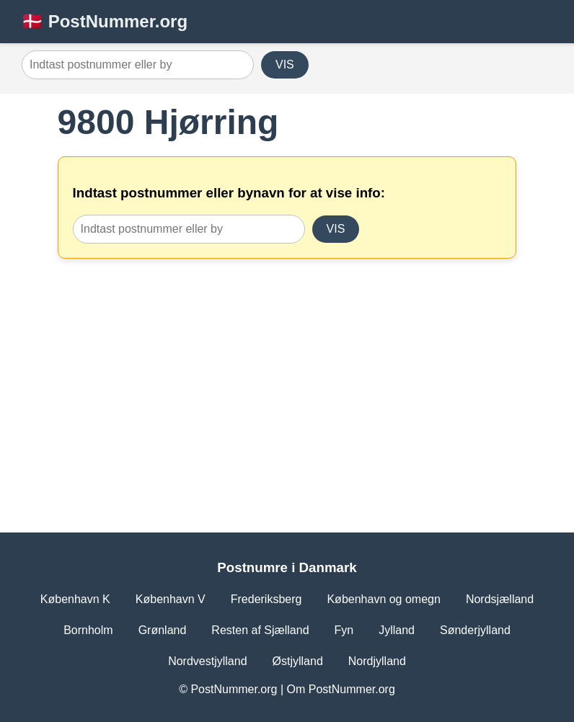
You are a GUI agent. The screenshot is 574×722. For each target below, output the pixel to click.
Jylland (397, 630)
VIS (284, 64)
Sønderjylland (475, 630)
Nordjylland (377, 661)
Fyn (344, 630)
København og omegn (383, 599)
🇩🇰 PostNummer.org (104, 21)
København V (171, 599)
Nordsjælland (500, 599)
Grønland (162, 630)
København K (75, 599)
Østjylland (298, 661)
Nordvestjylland (207, 661)
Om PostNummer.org (341, 689)
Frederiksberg (266, 599)
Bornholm (87, 630)
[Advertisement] (287, 374)
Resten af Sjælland (260, 630)
